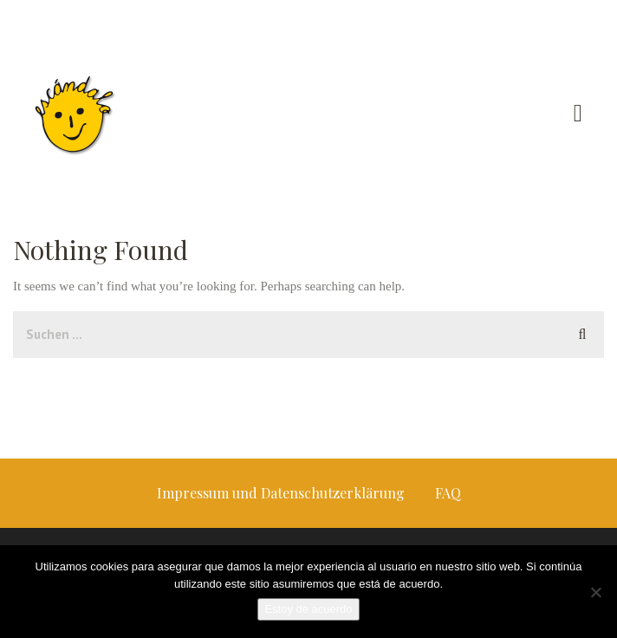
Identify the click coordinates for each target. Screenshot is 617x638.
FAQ (448, 493)
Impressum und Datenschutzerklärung (281, 493)
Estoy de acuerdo (308, 608)
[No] (595, 592)
